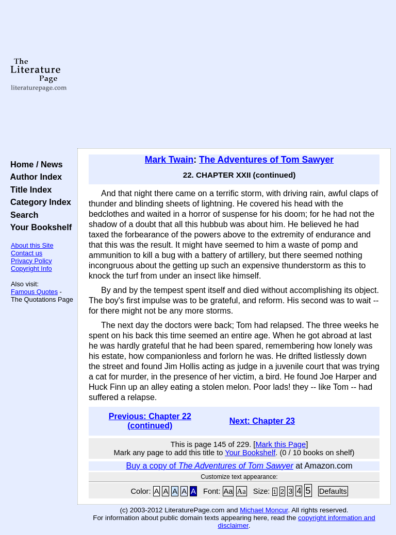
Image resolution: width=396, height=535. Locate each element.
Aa (228, 491)
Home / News (34, 164)
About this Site (32, 245)
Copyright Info (31, 268)
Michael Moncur (264, 510)
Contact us (26, 253)
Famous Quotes (34, 292)
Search (22, 214)
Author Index (34, 176)
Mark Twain (169, 159)
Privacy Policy (31, 261)
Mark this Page (280, 444)
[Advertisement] (234, 75)
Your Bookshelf (39, 227)
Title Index (29, 189)
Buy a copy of (209, 465)
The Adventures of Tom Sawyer (266, 159)
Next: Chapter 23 (262, 421)
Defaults (333, 491)
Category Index (38, 201)
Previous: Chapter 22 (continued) (150, 421)
